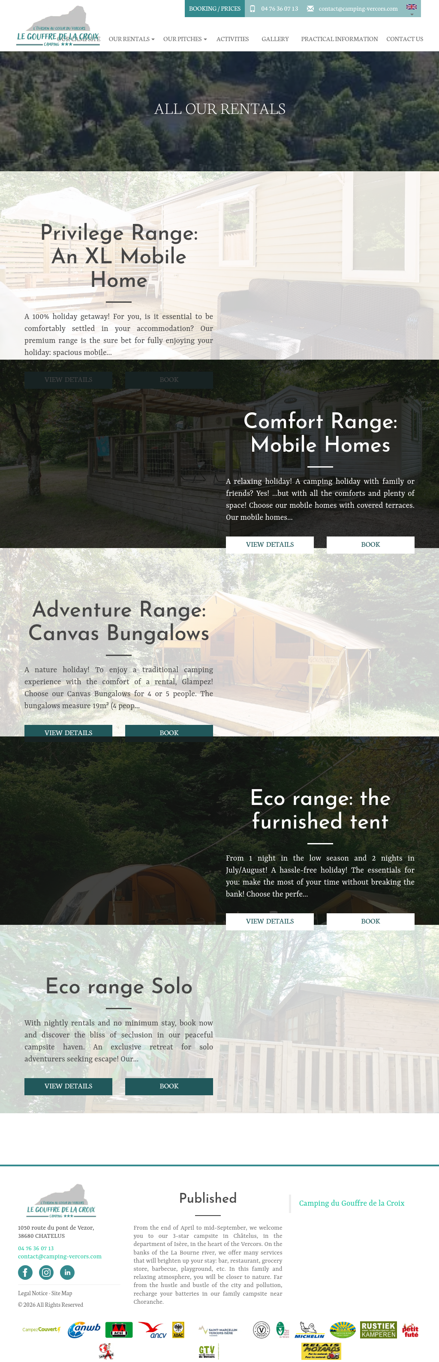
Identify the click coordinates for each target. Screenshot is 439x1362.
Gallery (275, 39)
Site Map (61, 1293)
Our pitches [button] (185, 39)
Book (370, 543)
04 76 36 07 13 (279, 8)
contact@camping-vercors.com (358, 8)
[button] (411, 8)
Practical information (339, 39)
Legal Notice (33, 1293)
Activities (232, 39)
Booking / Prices (215, 8)
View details (270, 543)
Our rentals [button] (132, 39)
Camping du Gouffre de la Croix (352, 1203)
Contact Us (405, 39)
